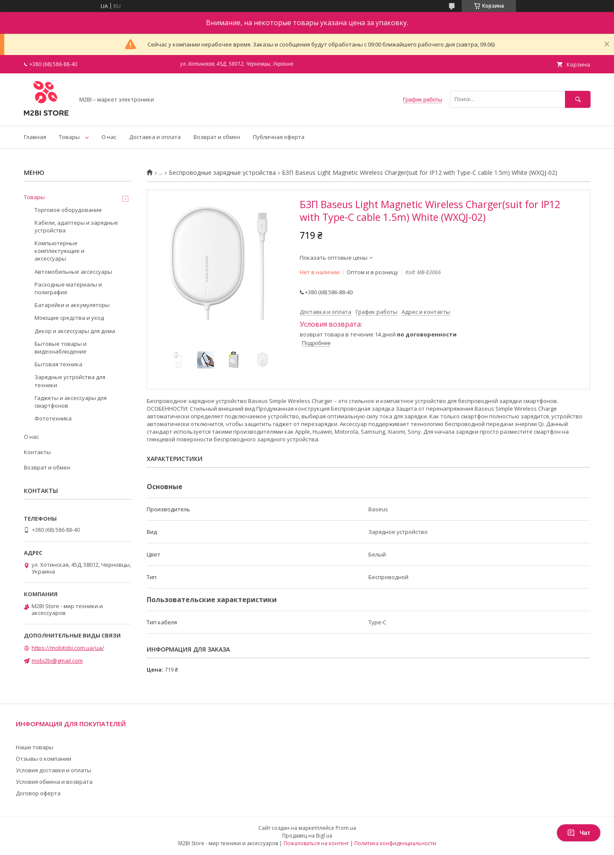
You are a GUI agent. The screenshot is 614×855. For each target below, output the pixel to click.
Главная (35, 137)
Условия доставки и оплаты (53, 770)
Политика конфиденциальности (395, 843)
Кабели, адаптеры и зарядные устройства (76, 226)
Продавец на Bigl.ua (307, 835)
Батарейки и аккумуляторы (72, 305)
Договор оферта (38, 793)
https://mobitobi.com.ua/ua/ (68, 647)
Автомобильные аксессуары (73, 271)
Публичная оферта (278, 137)
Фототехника (53, 418)
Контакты (37, 452)
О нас (108, 137)
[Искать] (578, 99)
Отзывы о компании (43, 758)
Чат (578, 833)
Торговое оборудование (68, 210)
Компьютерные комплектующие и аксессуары (59, 250)
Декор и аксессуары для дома (75, 331)
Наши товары (34, 747)
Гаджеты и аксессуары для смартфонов (71, 401)
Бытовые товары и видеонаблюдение (61, 347)
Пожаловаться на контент (316, 843)
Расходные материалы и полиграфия (68, 288)
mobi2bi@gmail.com (57, 660)
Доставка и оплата (155, 137)
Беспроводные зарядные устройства (222, 172)
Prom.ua (346, 828)
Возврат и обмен (217, 137)
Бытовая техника (58, 364)
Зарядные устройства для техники (70, 380)
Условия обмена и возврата (54, 781)
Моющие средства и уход (69, 318)
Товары (69, 137)
